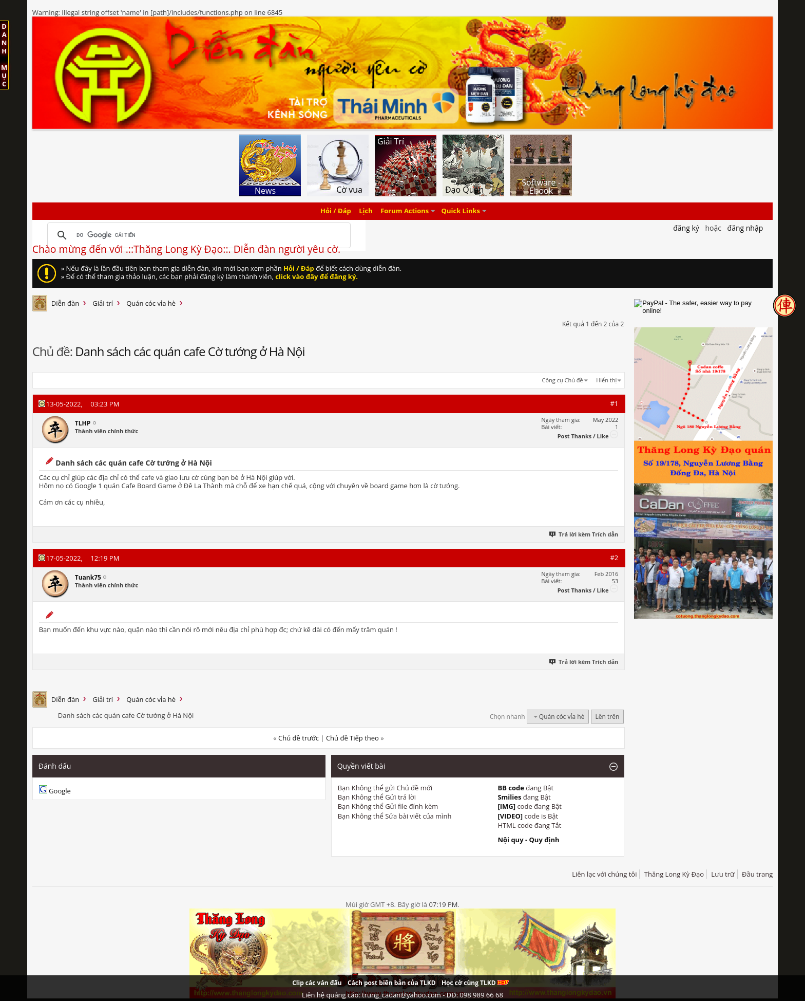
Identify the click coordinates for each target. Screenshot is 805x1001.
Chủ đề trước (298, 738)
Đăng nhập (745, 228)
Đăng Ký (686, 228)
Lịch (366, 211)
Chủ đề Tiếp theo (352, 738)
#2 (614, 557)
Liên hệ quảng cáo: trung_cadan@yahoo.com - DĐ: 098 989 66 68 (402, 994)
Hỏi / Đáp (335, 211)
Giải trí (102, 303)
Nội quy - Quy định (528, 839)
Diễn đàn (65, 303)
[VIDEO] (510, 816)
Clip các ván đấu (316, 982)
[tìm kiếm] (197, 235)
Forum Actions (404, 211)
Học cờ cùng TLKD (475, 982)
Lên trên (608, 716)
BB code (510, 787)
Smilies (509, 797)
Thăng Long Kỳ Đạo (674, 874)
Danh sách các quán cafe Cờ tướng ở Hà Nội (189, 351)
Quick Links (461, 211)
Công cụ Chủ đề (562, 380)
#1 (614, 403)
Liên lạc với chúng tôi (604, 874)
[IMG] (506, 806)
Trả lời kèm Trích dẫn (584, 534)
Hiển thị (606, 380)
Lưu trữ (722, 874)
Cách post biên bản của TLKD (392, 982)
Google (60, 790)
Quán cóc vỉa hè (151, 303)
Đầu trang (757, 874)
